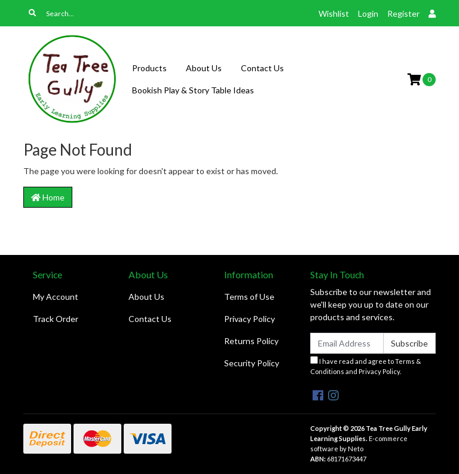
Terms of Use (249, 296)
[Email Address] (347, 343)
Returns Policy (251, 341)
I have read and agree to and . (365, 365)
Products (149, 68)
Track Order (55, 319)
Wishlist (334, 13)
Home (48, 197)
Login (368, 13)
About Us (204, 68)
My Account (55, 296)
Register (403, 13)
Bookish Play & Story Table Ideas (193, 90)
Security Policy (251, 363)
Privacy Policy (249, 319)
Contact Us (262, 68)
